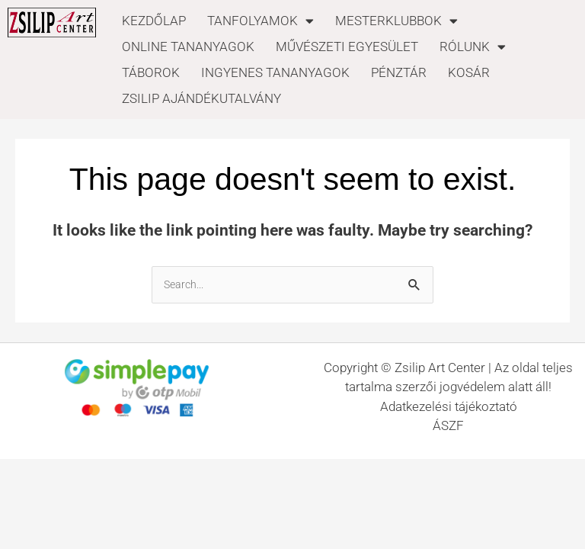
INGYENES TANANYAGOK (275, 72)
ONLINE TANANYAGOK (188, 46)
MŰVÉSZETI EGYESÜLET (347, 46)
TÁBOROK (151, 72)
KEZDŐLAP (154, 20)
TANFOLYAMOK (260, 21)
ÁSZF (448, 425)
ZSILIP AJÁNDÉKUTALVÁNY (201, 98)
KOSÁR (469, 72)
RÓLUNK (473, 46)
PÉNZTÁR (399, 72)
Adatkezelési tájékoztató (448, 406)
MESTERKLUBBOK (396, 21)
